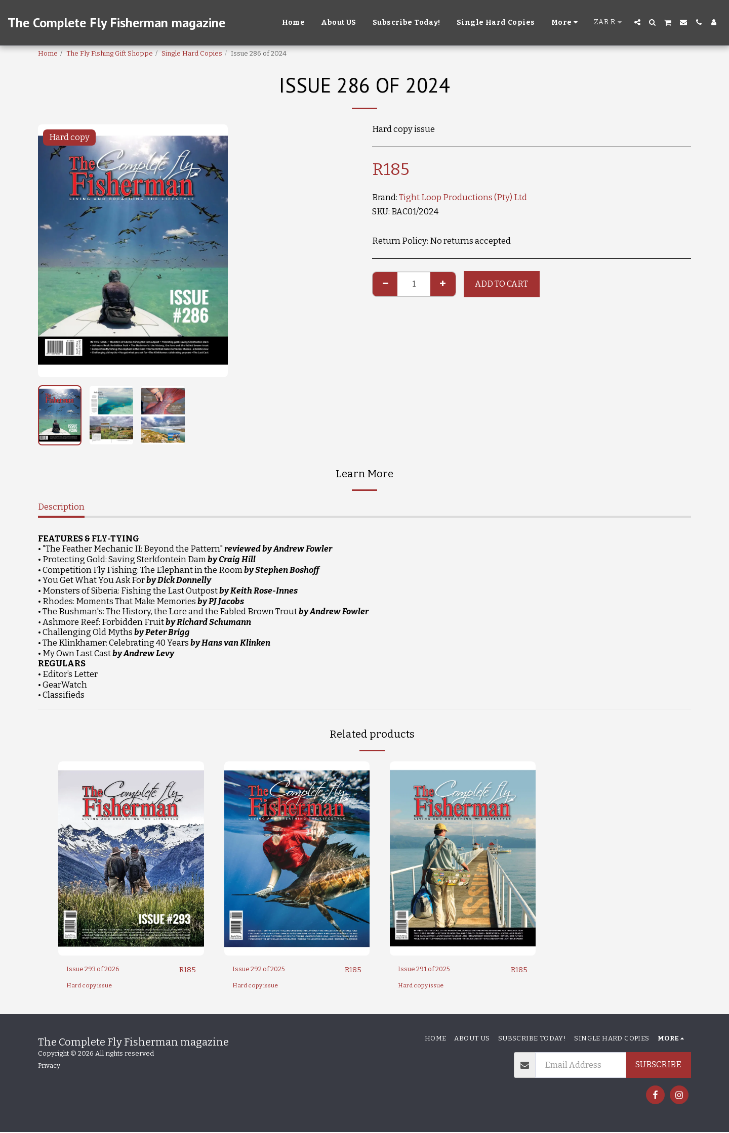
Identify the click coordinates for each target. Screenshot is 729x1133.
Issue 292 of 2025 (266, 969)
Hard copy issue (91, 986)
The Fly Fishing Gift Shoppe (109, 53)
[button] (637, 22)
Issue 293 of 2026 (100, 969)
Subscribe (658, 1065)
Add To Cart (501, 284)
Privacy (49, 1066)
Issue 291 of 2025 (431, 969)
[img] (131, 858)
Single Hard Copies (191, 53)
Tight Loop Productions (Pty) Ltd (463, 197)
